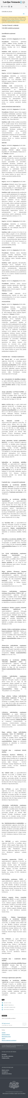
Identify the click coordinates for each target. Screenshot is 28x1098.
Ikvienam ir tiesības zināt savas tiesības (14, 1093)
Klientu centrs (5, 1070)
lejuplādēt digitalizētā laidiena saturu (15, 20)
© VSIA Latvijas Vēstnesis (9, 1051)
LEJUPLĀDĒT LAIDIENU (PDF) (9, 1007)
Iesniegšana (5, 1072)
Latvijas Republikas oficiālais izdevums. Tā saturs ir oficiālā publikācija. (12, 1046)
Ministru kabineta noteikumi (9, 1040)
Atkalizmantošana (7, 1073)
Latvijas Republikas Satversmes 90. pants (14, 1091)
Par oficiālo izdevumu (7, 1056)
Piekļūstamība (5, 1058)
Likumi (3, 1038)
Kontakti (4, 1054)
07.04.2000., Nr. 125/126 (7, 11)
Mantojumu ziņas (6, 1036)
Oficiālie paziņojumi (7, 1067)
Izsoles (3, 1032)
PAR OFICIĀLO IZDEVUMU (9, 1009)
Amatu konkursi (6, 1034)
